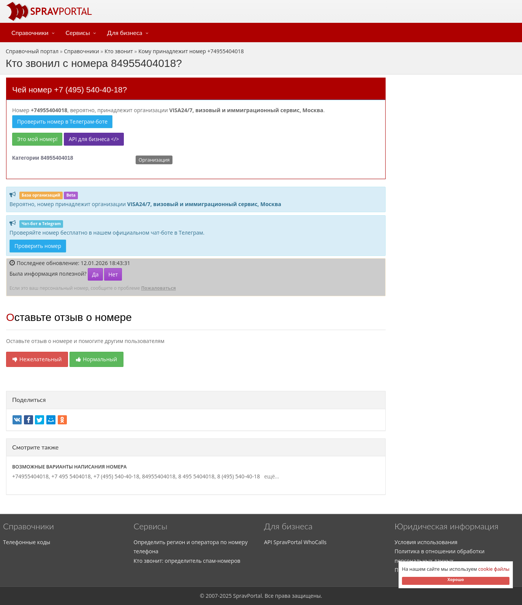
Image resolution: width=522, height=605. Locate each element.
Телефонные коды (26, 542)
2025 (226, 595)
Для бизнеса (124, 32)
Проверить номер (37, 245)
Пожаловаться (158, 288)
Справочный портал (32, 51)
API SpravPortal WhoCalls (295, 542)
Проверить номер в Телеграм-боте (62, 121)
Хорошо (456, 579)
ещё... (270, 476)
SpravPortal (247, 595)
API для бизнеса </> (94, 139)
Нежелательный (37, 359)
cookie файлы (493, 569)
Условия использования (426, 542)
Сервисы (78, 32)
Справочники (30, 32)
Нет (113, 274)
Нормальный (96, 359)
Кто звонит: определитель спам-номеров (187, 560)
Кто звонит (118, 51)
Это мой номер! (37, 139)
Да (95, 274)
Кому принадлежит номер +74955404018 (191, 51)
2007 (212, 595)
